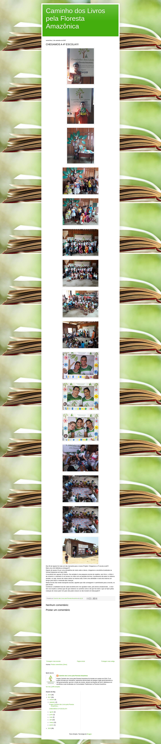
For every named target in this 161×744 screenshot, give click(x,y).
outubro (52, 699)
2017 (49, 697)
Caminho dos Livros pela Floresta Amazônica (75, 18)
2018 (49, 695)
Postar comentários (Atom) (59, 664)
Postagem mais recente (53, 661)
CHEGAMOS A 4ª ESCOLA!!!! (58, 709)
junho (51, 714)
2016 (49, 728)
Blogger (89, 734)
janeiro (52, 725)
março (52, 722)
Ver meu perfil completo (53, 687)
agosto (52, 712)
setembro (52, 702)
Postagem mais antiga (108, 661)
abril (51, 720)
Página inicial (81, 661)
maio (51, 717)
